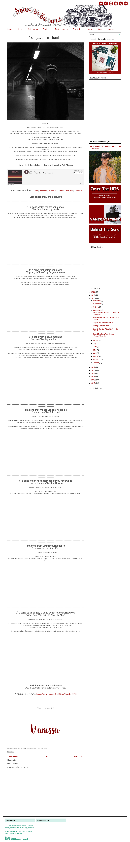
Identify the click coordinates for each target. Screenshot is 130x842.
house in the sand (21, 839)
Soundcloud (52, 191)
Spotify (61, 191)
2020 (93, 292)
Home (9, 29)
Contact (110, 29)
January (96, 363)
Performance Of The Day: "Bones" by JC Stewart (105, 147)
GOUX (74, 694)
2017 (93, 367)
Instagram (78, 191)
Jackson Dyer (53, 694)
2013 (93, 380)
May (95, 350)
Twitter (35, 191)
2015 (93, 373)
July (95, 344)
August (96, 340)
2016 (93, 370)
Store (100, 29)
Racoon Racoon (41, 694)
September (97, 310)
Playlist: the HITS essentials (103, 323)
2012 (93, 383)
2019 (93, 295)
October (96, 307)
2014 (93, 377)
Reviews (46, 29)
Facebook (43, 191)
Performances (61, 29)
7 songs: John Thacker (45, 37)
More (90, 29)
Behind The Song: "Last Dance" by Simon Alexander (104, 335)
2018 (93, 298)
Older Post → (79, 756)
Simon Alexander (65, 694)
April (95, 353)
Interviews (33, 29)
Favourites (77, 29)
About (20, 29)
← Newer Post (12, 756)
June (95, 347)
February (96, 359)
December (97, 301)
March (95, 356)
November (97, 304)
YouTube (69, 191)
